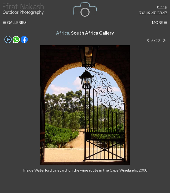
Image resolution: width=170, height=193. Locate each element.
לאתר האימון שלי (153, 12)
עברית (162, 6)
